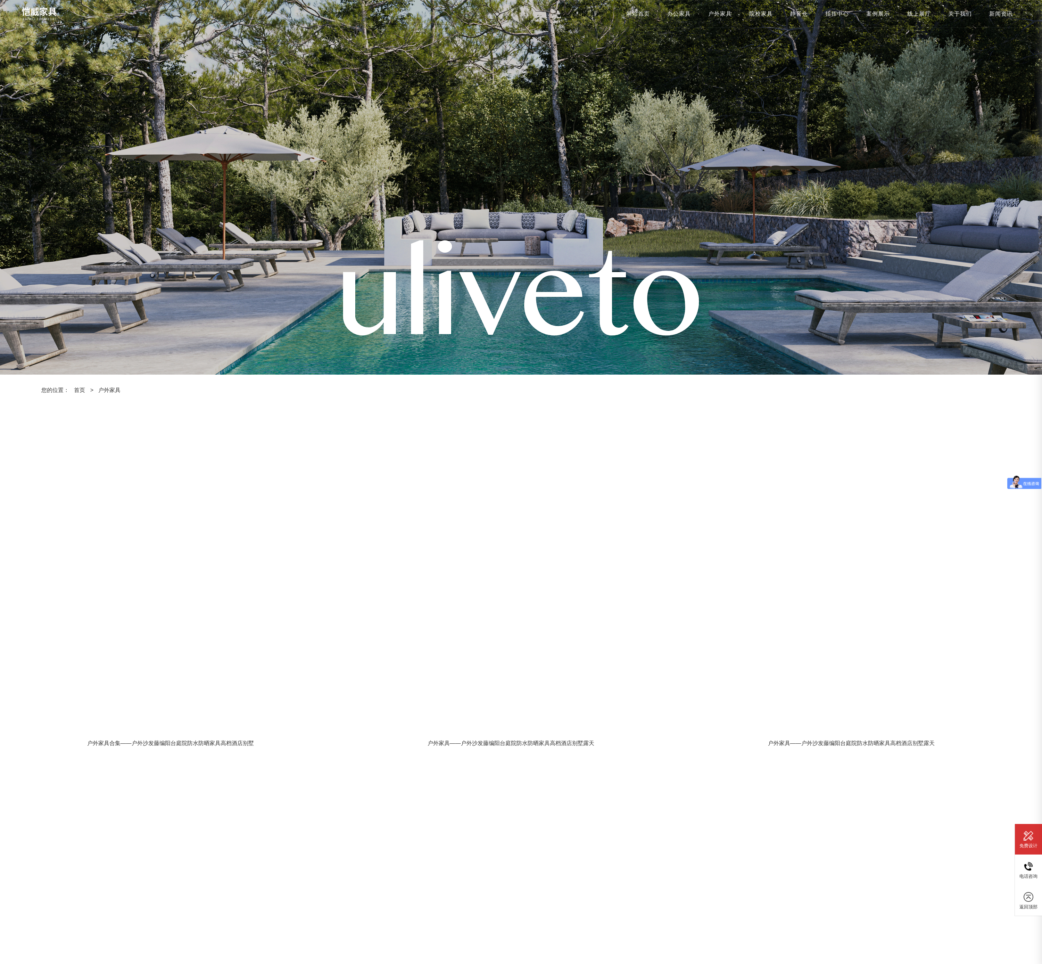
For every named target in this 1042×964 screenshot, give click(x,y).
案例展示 (878, 14)
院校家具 (761, 14)
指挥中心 (837, 14)
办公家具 (679, 14)
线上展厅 (919, 14)
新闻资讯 (1001, 14)
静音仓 (799, 14)
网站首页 (638, 14)
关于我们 (960, 14)
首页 (79, 390)
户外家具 (720, 14)
